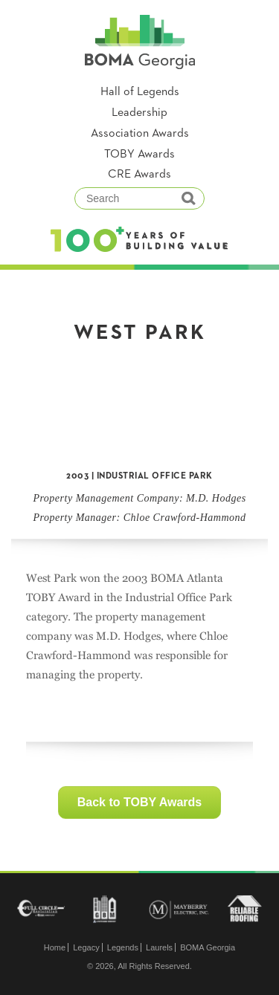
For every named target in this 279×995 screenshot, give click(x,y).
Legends (122, 947)
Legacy (86, 947)
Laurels (159, 947)
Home (54, 947)
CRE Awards (139, 175)
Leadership (139, 113)
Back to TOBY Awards (139, 802)
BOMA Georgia (207, 947)
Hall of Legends (139, 92)
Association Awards (140, 134)
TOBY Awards (139, 155)
